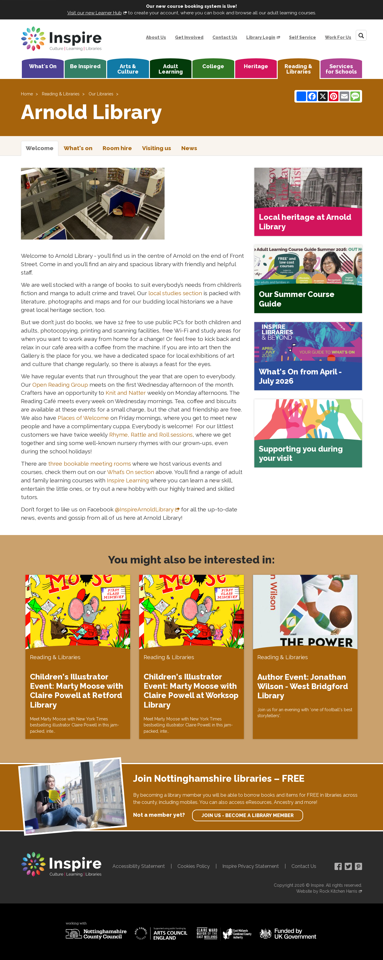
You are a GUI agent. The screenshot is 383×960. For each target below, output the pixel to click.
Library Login (260, 37)
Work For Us (338, 37)
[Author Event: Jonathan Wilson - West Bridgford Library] (305, 657)
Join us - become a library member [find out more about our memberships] (248, 815)
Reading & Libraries (298, 69)
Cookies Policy (193, 866)
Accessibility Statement (139, 866)
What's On (43, 66)
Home (27, 94)
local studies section (175, 293)
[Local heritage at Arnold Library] (308, 202)
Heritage (256, 66)
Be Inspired (85, 66)
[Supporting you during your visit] (308, 433)
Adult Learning (171, 69)
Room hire (117, 148)
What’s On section (130, 472)
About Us (156, 37)
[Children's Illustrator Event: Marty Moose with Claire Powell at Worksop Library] (191, 657)
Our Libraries (101, 94)
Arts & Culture (128, 69)
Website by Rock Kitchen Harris (326, 891)
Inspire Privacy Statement (250, 866)
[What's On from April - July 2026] (308, 356)
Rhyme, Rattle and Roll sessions (151, 434)
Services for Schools (341, 69)
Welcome (40, 148)
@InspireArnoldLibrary (144, 509)
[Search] (361, 35)
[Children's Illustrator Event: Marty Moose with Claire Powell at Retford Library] (77, 657)
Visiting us (156, 148)
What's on (78, 148)
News (189, 148)
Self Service (302, 37)
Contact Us (224, 37)
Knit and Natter (126, 392)
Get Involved (189, 37)
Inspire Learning (128, 480)
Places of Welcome (83, 418)
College (213, 66)
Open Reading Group (60, 384)
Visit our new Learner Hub (94, 13)
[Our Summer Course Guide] (308, 279)
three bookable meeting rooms (89, 463)
